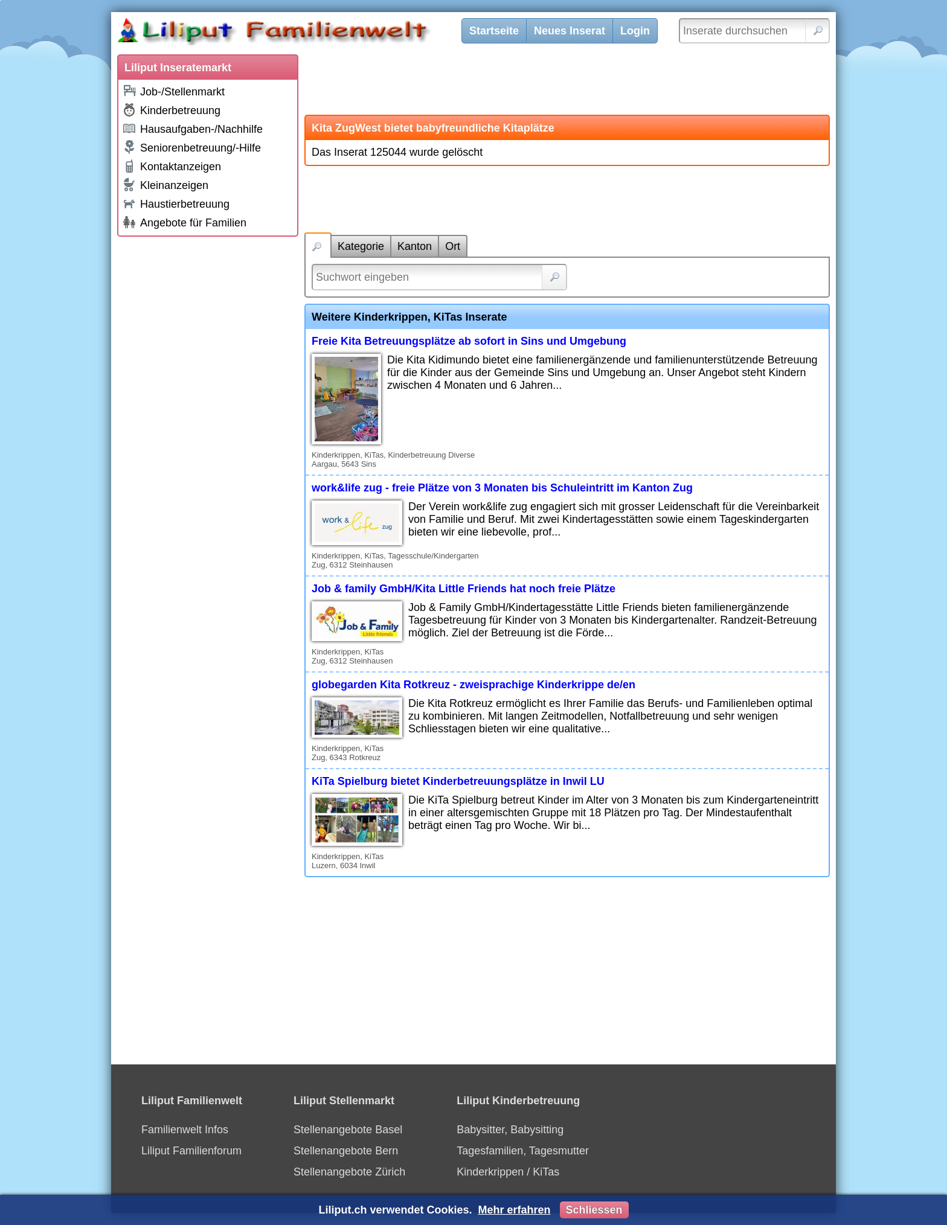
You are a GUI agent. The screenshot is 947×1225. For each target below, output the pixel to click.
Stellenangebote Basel (348, 1130)
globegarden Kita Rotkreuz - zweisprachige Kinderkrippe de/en (473, 685)
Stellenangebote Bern (346, 1151)
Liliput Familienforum (191, 1151)
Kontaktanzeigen (171, 166)
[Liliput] (295, 33)
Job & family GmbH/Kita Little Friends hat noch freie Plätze (463, 589)
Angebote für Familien (184, 222)
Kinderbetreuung (171, 110)
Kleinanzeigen (165, 185)
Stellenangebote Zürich (349, 1172)
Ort (452, 246)
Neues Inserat (569, 31)
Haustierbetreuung (176, 203)
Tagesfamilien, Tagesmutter (523, 1151)
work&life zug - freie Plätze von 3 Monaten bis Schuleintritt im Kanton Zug (502, 488)
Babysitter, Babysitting (510, 1130)
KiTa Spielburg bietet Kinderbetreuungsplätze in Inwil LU (458, 781)
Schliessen (594, 1210)
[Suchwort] (439, 277)
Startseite (494, 31)
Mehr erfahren (514, 1210)
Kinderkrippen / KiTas (508, 1172)
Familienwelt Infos (184, 1130)
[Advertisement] (207, 424)
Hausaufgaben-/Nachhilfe (192, 128)
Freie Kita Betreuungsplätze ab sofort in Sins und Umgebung (469, 341)
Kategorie (361, 246)
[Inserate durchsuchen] (754, 30)
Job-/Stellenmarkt (173, 91)
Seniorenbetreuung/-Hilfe (191, 147)
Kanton (414, 246)
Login (635, 31)
